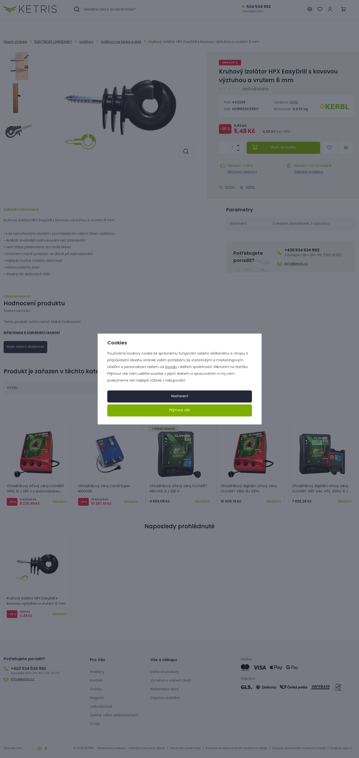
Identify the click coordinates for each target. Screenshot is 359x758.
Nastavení (179, 396)
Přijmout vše (179, 410)
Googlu (171, 367)
